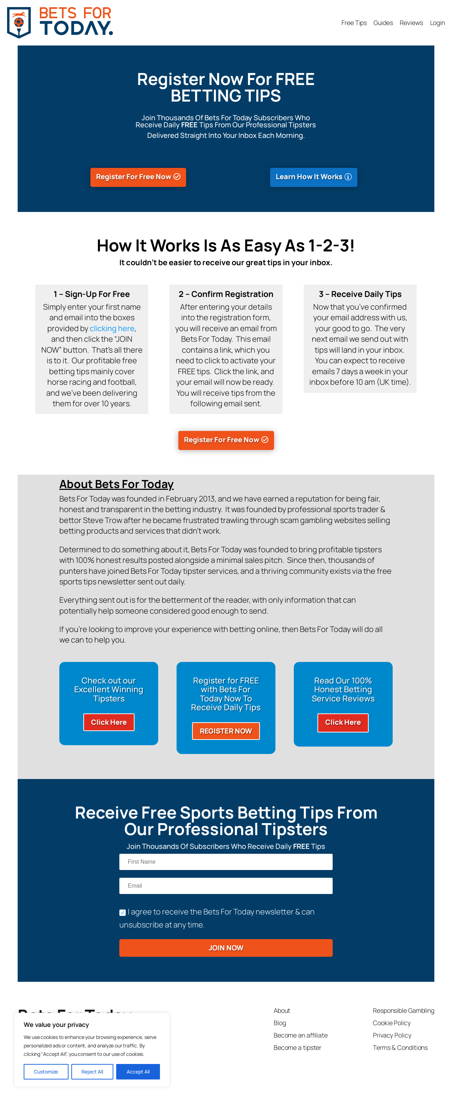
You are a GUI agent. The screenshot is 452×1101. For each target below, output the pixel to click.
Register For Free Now (133, 176)
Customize (46, 1071)
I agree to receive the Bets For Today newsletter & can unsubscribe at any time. (217, 918)
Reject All (92, 1071)
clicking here (112, 328)
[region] (92, 1050)
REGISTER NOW (226, 731)
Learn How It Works (309, 176)
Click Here (109, 722)
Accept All (138, 1071)
